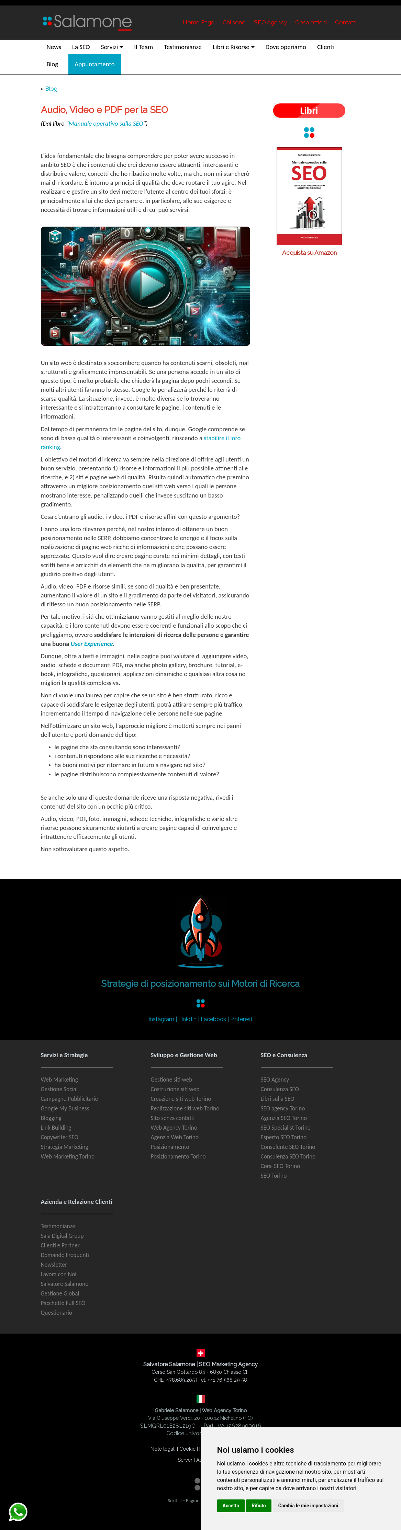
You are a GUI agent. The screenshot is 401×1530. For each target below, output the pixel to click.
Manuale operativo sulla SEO (106, 123)
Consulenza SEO (280, 1089)
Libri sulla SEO (277, 1099)
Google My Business (65, 1108)
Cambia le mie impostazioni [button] (308, 1505)
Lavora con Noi (59, 1274)
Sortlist (175, 1500)
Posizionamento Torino (178, 1156)
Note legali (163, 1449)
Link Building (56, 1127)
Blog (51, 88)
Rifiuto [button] (259, 1505)
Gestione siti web (171, 1079)
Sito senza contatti (173, 1118)
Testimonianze (58, 1226)
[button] (112, 47)
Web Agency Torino (174, 1127)
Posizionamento (170, 1147)
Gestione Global (60, 1293)
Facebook (213, 1019)
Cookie (187, 1449)
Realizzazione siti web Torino (185, 1108)
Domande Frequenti (65, 1255)
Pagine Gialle (199, 1500)
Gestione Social (59, 1089)
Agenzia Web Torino (175, 1137)
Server (185, 1460)
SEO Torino (274, 1175)
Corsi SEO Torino (280, 1166)
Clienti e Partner (60, 1245)
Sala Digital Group (62, 1236)
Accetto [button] (231, 1505)
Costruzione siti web (175, 1089)
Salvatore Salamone (64, 1284)
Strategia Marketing (64, 1147)
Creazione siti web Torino (181, 1099)
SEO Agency (275, 1079)
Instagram (161, 1019)
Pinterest (241, 1019)
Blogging (51, 1118)
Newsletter (54, 1264)
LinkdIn (187, 1019)
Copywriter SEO (60, 1137)
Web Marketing (59, 1079)
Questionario (56, 1312)
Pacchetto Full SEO (63, 1303)
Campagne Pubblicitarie (69, 1099)
